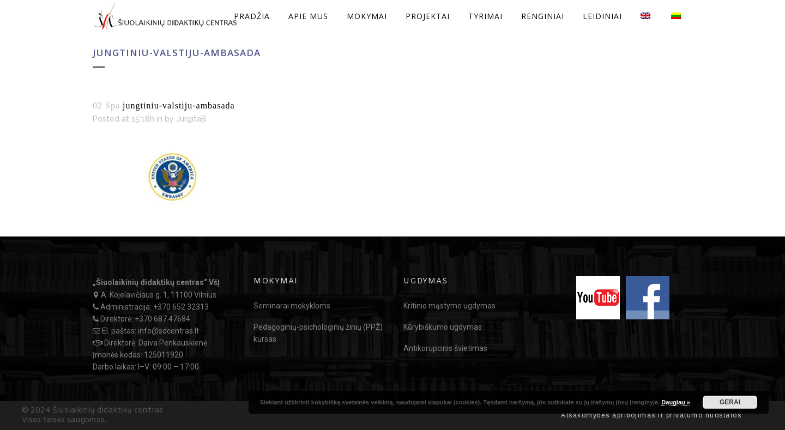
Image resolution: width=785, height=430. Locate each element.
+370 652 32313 (181, 306)
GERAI (730, 402)
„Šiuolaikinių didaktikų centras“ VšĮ (156, 282)
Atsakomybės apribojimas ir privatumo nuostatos (651, 415)
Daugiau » (675, 402)
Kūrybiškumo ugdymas (442, 327)
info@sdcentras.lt (168, 330)
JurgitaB (191, 118)
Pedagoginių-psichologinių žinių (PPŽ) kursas (318, 333)
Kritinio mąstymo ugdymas (449, 305)
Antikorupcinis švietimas (445, 348)
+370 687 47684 (162, 318)
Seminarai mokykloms (291, 305)
